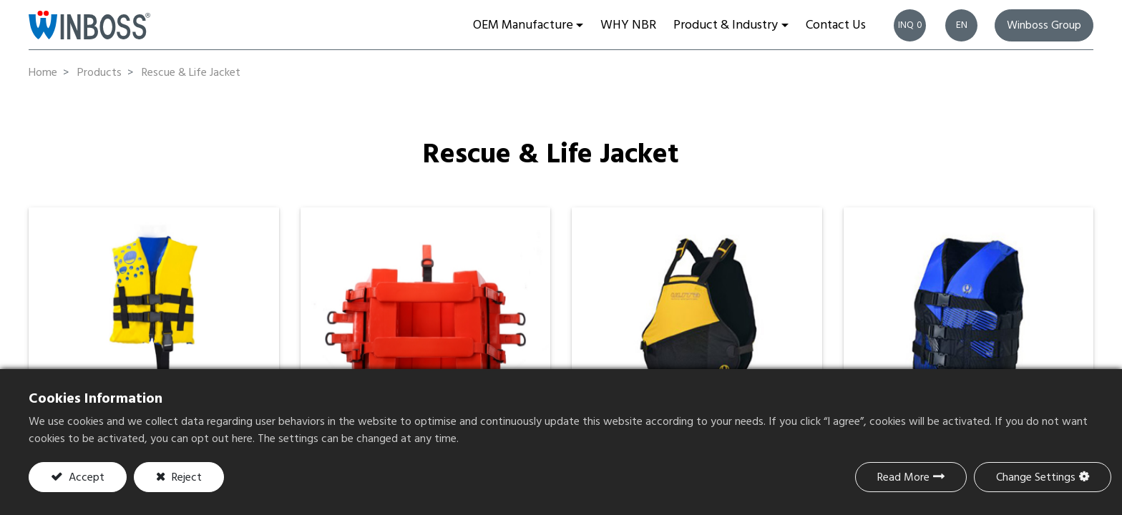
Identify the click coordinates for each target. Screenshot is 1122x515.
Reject (185, 478)
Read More (903, 478)
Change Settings (1035, 478)
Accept (85, 478)
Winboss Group (1044, 25)
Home (43, 73)
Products (99, 73)
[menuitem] (628, 25)
